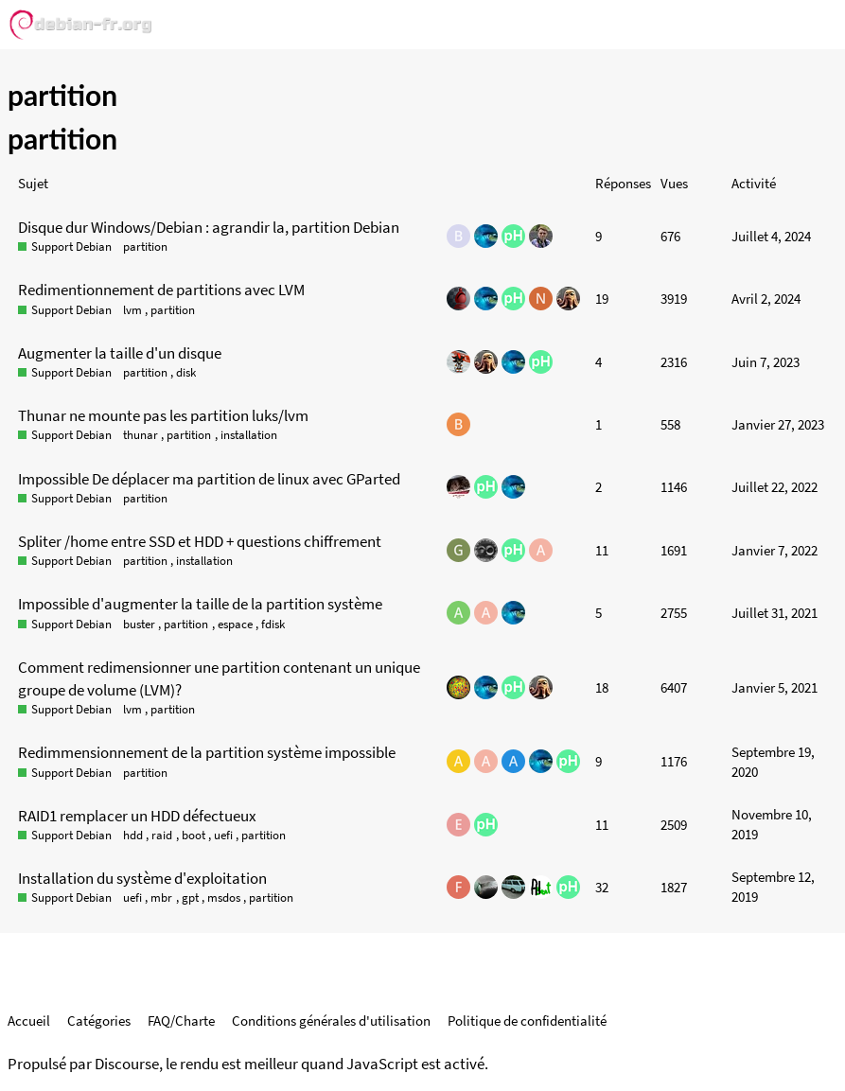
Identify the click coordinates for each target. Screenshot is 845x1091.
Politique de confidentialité (527, 1020)
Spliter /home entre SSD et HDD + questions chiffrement (199, 541)
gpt (190, 897)
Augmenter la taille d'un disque (119, 353)
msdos (223, 897)
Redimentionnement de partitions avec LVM (161, 289)
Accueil (29, 1020)
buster (139, 624)
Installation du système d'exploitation (142, 878)
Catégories (99, 1020)
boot (193, 835)
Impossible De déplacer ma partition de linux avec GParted (209, 478)
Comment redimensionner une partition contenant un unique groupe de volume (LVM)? (219, 678)
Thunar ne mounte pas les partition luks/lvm (163, 415)
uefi (223, 835)
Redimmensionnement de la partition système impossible (207, 752)
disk (186, 372)
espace (235, 624)
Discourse (127, 1064)
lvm (132, 310)
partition (145, 246)
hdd (133, 835)
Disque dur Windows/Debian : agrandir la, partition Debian (208, 227)
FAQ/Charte (181, 1020)
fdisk (273, 624)
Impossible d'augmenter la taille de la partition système (200, 603)
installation (248, 435)
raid (161, 835)
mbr (161, 897)
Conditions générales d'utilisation (331, 1020)
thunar (140, 435)
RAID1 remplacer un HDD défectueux (137, 815)
